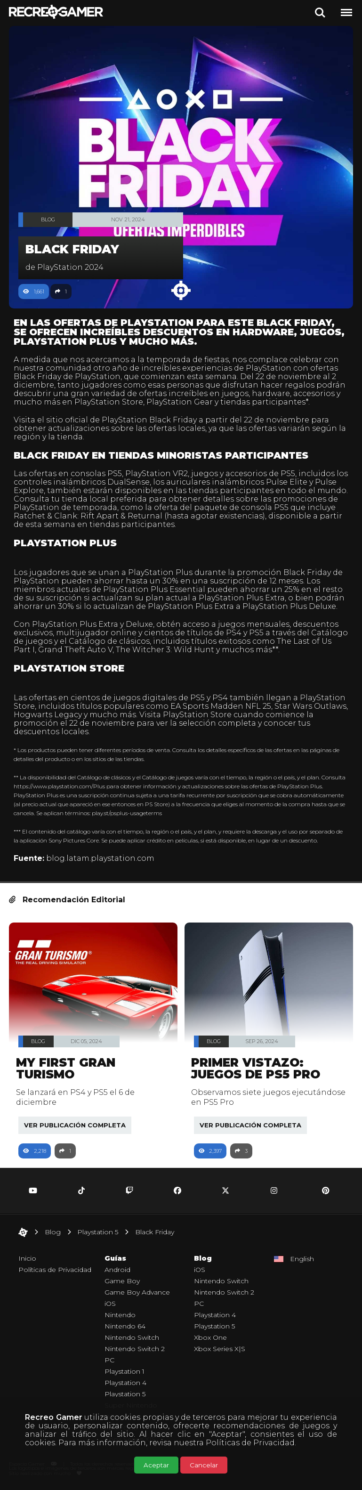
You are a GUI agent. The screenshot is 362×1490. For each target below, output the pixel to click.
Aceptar (156, 1465)
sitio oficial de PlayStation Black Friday (121, 419)
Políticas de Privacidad (250, 1442)
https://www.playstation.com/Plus (59, 786)
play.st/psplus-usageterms (127, 813)
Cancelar (204, 1465)
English (302, 1259)
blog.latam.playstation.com (100, 858)
